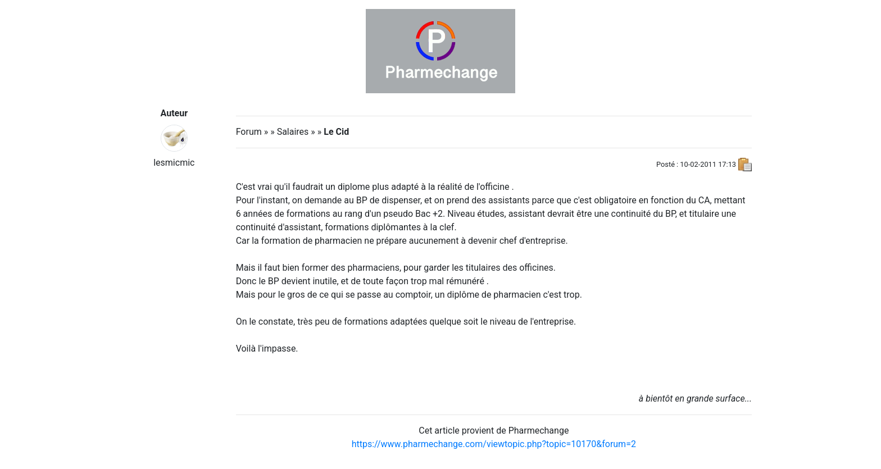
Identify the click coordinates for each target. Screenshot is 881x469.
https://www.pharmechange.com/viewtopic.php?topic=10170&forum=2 (494, 444)
